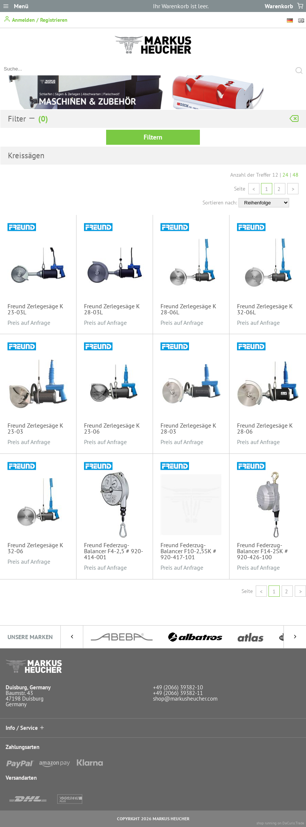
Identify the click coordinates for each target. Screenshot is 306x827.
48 (295, 174)
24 (285, 174)
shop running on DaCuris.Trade (280, 823)
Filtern (153, 137)
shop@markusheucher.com (185, 698)
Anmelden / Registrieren (36, 19)
